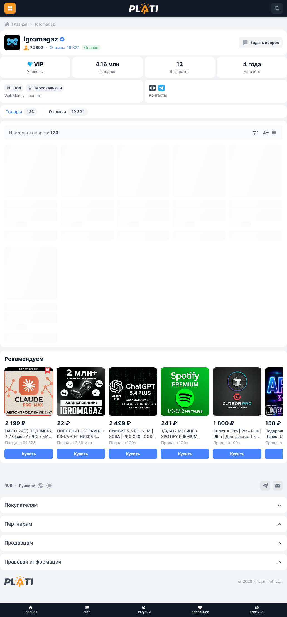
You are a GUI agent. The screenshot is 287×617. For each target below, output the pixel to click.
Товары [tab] (21, 112)
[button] (30, 610)
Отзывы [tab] (68, 112)
